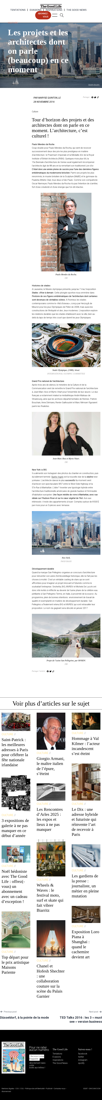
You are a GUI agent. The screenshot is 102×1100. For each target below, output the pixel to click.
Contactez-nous (59, 1089)
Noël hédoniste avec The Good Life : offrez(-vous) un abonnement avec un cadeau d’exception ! (14, 886)
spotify (81, 1063)
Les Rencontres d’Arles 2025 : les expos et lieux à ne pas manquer (50, 819)
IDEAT (85, 1089)
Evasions (35, 10)
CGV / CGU (19, 1089)
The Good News (76, 10)
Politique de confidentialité (35, 1089)
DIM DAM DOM (94, 1089)
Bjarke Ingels (57, 477)
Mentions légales (8, 1089)
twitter (81, 1057)
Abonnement (6, 1091)
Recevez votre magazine (36, 1057)
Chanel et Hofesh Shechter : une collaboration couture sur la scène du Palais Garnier (51, 981)
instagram (82, 1060)
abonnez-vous (43, 15)
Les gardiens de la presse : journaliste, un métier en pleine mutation (85, 886)
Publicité (49, 1089)
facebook (82, 1053)
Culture (13, 22)
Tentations (17, 10)
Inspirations (54, 10)
